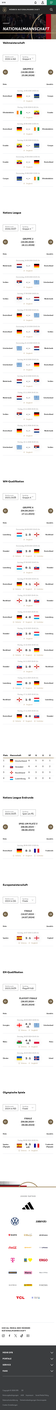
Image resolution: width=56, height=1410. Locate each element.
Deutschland (21, 761)
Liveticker (38, 556)
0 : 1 (28, 567)
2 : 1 (28, 938)
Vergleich (28, 101)
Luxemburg (20, 778)
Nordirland (20, 773)
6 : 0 (28, 716)
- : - (28, 96)
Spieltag (25, 57)
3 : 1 (28, 584)
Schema (17, 556)
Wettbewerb (9, 57)
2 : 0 (28, 551)
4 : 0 (28, 617)
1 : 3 (28, 534)
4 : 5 (28, 1041)
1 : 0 (28, 666)
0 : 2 (28, 683)
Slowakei (19, 767)
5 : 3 (28, 1145)
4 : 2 (28, 1025)
